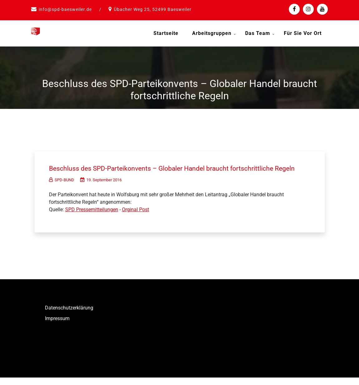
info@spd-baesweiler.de (65, 9)
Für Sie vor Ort (303, 33)
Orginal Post (135, 217)
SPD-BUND (61, 187)
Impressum (57, 326)
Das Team (257, 33)
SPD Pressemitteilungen (91, 217)
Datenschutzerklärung (69, 316)
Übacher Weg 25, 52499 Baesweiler (153, 9)
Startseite (165, 33)
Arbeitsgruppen (211, 33)
